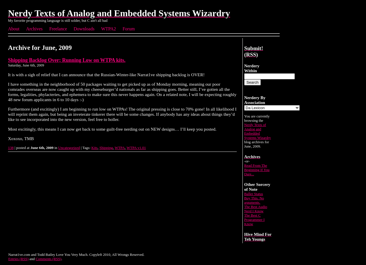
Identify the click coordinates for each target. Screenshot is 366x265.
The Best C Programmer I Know (254, 219)
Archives (34, 28)
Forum (129, 28)
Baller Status (253, 194)
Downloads (84, 28)
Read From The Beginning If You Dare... (257, 170)
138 (11, 148)
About (13, 28)
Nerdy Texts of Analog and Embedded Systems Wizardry (257, 131)
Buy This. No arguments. (254, 200)
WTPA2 (108, 28)
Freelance (58, 28)
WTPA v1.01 (136, 148)
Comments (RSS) (48, 259)
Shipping (106, 148)
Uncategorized (69, 148)
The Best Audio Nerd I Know (255, 209)
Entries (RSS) (18, 259)
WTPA (120, 148)
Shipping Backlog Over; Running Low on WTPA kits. (67, 60)
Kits (95, 148)
